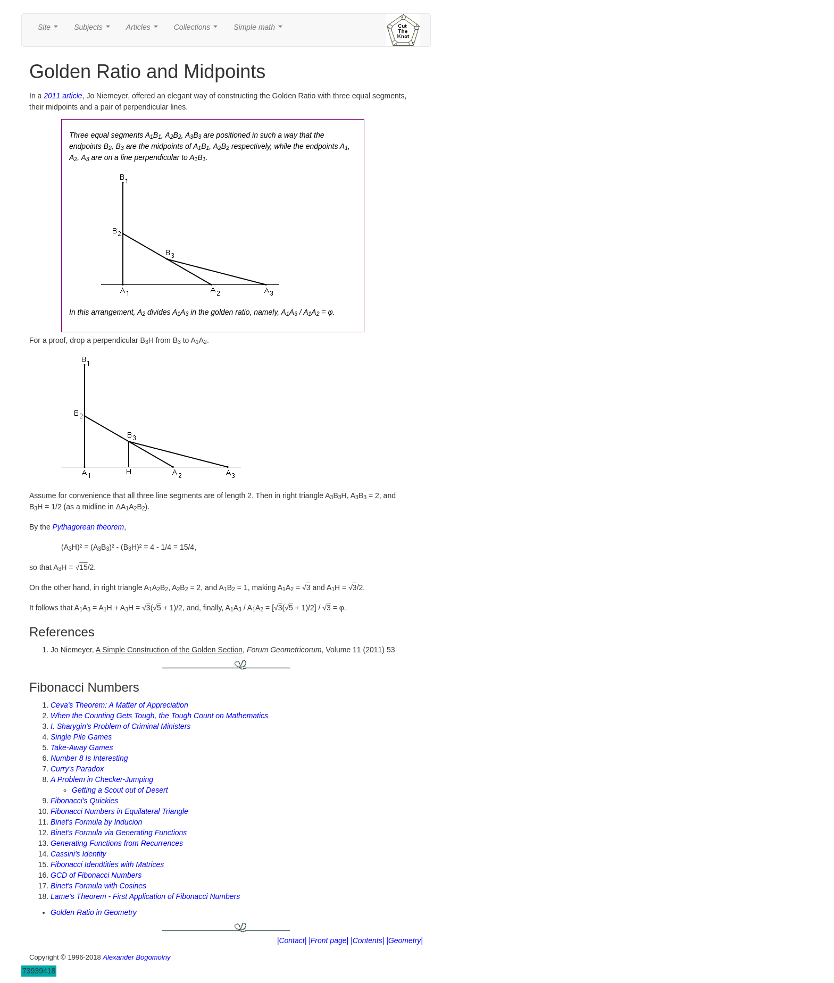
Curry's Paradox (77, 768)
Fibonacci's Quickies (84, 800)
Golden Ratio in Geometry (94, 912)
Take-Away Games (82, 747)
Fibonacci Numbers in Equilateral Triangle (119, 811)
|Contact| (292, 940)
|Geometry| (404, 940)
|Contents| (367, 940)
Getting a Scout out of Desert (120, 790)
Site (50, 30)
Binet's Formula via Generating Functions (119, 832)
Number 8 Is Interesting (89, 758)
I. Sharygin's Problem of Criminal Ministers (120, 726)
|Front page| (328, 940)
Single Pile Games (81, 737)
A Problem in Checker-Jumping (102, 779)
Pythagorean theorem (88, 527)
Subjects (94, 30)
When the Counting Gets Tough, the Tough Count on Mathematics (159, 715)
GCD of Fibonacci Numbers (96, 875)
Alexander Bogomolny (136, 957)
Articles (144, 30)
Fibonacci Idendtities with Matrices (107, 864)
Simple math (259, 30)
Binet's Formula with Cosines (98, 885)
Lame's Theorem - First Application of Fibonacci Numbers (145, 896)
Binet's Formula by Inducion (96, 822)
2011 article (63, 95)
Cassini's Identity (78, 854)
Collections (198, 30)
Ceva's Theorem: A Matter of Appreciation (119, 705)
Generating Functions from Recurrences (117, 843)
